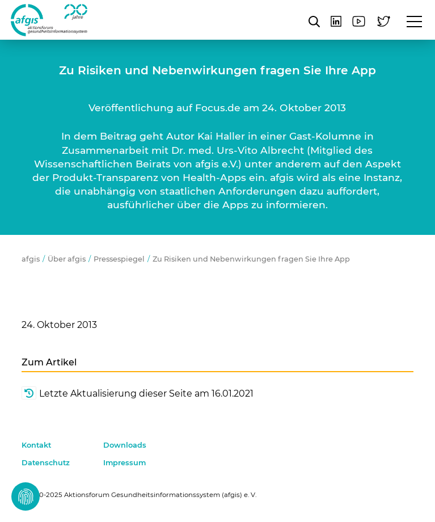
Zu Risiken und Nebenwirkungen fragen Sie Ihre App (251, 259)
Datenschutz (46, 462)
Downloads (124, 445)
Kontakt (36, 445)
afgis (49, 20)
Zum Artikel (49, 362)
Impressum (124, 462)
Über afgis (67, 259)
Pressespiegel (119, 259)
